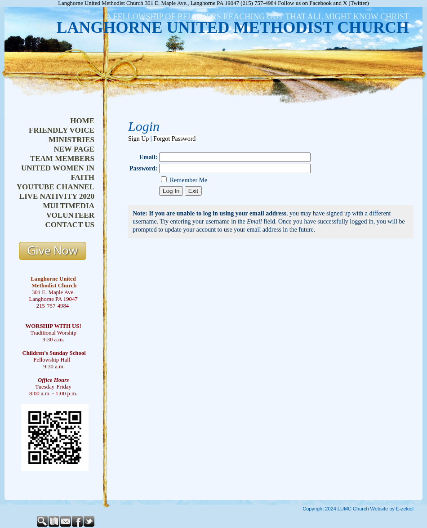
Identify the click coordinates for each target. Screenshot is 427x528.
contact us (69, 224)
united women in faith (57, 173)
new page (73, 149)
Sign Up (138, 138)
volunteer (70, 215)
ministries (71, 139)
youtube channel (55, 187)
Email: (148, 157)
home (82, 120)
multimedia (68, 205)
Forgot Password (174, 138)
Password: (143, 168)
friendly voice (61, 130)
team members (62, 158)
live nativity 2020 (56, 196)
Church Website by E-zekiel (383, 508)
